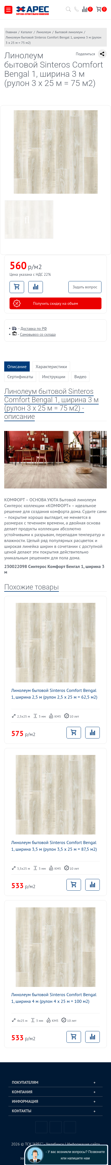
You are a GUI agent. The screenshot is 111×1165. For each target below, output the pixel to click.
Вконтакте (41, 1127)
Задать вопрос (85, 286)
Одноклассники (70, 1127)
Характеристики (51, 366)
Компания (22, 1091)
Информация (25, 1101)
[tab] (55, 1082)
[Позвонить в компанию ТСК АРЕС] (76, 10)
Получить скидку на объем (45, 303)
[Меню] (8, 10)
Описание (17, 366)
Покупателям (25, 1082)
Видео (80, 376)
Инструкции (53, 376)
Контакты (21, 1110)
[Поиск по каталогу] (67, 11)
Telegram (56, 1127)
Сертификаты (20, 376)
